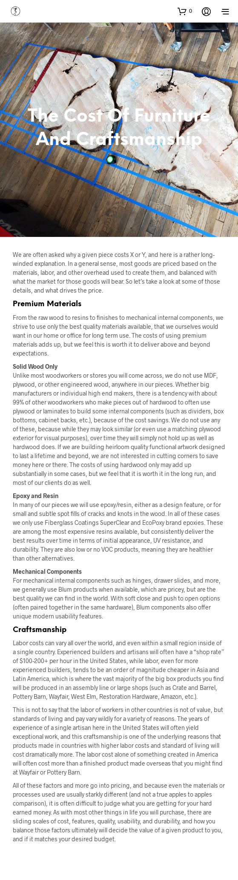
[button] (185, 11)
